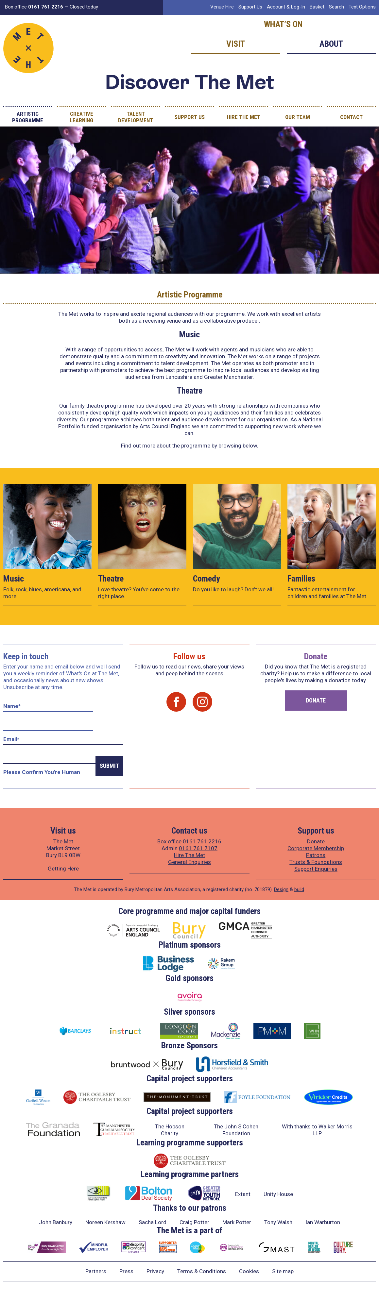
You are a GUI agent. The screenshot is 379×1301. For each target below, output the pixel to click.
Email (11, 739)
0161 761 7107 (198, 848)
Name (12, 706)
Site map (283, 1271)
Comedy (206, 578)
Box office (34, 7)
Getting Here (63, 868)
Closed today (84, 7)
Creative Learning (81, 117)
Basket (317, 7)
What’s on (283, 24)
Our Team (297, 117)
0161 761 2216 (202, 841)
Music (13, 578)
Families (301, 578)
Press (126, 1271)
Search (336, 7)
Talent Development (135, 117)
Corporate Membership (315, 848)
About (331, 44)
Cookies (249, 1271)
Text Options (362, 7)
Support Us (250, 7)
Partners (95, 1271)
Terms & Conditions (201, 1271)
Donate (316, 700)
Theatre (111, 578)
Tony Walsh (278, 1222)
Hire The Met (243, 117)
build (299, 889)
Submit (109, 765)
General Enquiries (189, 862)
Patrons (315, 855)
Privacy (155, 1271)
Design (281, 889)
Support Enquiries (315, 869)
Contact (351, 117)
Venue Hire (222, 7)
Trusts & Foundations (315, 862)
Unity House (278, 1194)
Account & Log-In (286, 7)
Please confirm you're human (41, 772)
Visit (235, 44)
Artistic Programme (27, 117)
